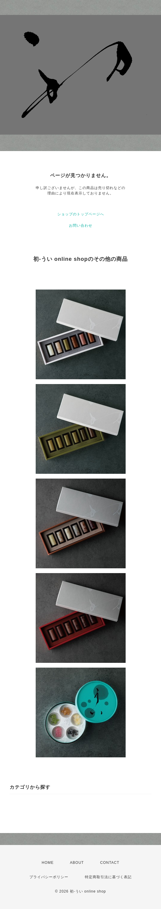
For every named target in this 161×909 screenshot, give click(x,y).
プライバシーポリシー (48, 877)
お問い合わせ (80, 225)
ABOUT (77, 863)
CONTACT (109, 863)
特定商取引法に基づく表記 (108, 877)
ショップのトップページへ (80, 214)
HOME (48, 863)
